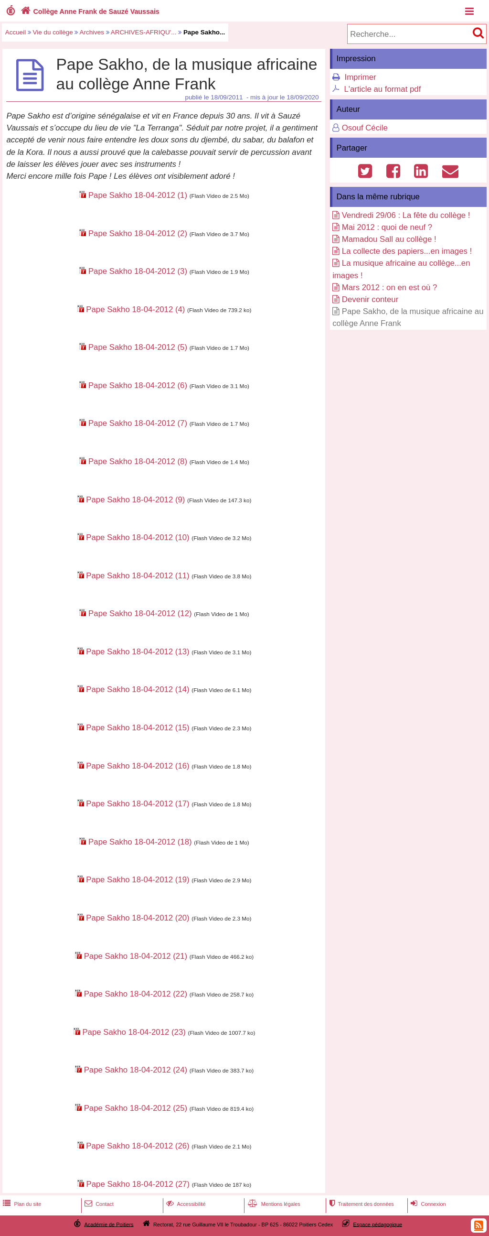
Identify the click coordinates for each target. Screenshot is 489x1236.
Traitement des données (360, 1204)
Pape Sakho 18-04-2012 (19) (137, 879)
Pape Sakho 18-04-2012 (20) (137, 917)
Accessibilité (185, 1204)
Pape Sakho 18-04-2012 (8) (137, 461)
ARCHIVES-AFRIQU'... (144, 32)
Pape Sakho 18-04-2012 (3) (137, 271)
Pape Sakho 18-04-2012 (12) (139, 613)
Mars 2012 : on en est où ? (389, 287)
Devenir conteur (370, 299)
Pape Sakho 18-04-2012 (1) (137, 195)
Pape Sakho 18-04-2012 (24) (135, 1069)
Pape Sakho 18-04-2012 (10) (137, 537)
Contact (98, 1204)
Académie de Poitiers (108, 1224)
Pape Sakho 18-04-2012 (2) (137, 233)
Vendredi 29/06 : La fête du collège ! (406, 215)
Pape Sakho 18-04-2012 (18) (139, 841)
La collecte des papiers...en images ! (407, 251)
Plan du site (21, 1204)
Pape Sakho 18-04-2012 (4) (135, 309)
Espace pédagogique (378, 1224)
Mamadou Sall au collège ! (389, 239)
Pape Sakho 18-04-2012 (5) (137, 347)
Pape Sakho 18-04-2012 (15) (137, 727)
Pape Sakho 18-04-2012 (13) (137, 651)
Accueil (15, 32)
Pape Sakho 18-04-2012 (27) (138, 1184)
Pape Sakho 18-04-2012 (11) (137, 575)
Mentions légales (273, 1204)
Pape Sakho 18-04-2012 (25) (135, 1108)
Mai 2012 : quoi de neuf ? (387, 227)
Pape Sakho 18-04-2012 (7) (137, 423)
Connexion (427, 1204)
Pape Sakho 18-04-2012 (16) (137, 765)
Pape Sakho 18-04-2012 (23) (133, 1032)
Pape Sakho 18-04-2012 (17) (137, 803)
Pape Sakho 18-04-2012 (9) (135, 499)
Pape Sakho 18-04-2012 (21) (135, 956)
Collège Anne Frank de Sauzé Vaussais (89, 11)
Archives (91, 32)
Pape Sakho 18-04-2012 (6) (137, 385)
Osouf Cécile (365, 127)
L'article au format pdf (382, 89)
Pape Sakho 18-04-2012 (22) (135, 993)
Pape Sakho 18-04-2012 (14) (137, 689)
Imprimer (360, 77)
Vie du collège (53, 32)
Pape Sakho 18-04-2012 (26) (137, 1145)
